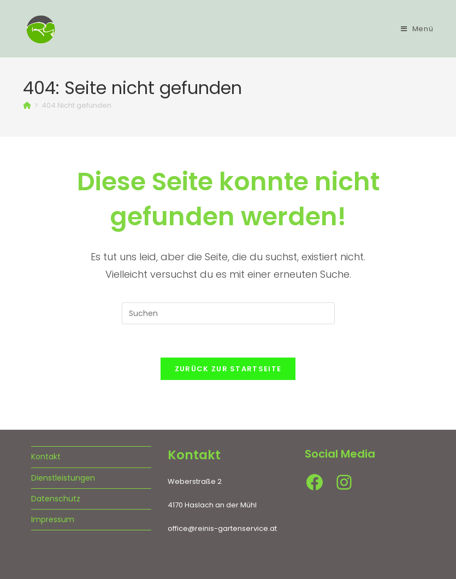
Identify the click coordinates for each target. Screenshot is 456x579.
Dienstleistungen (63, 477)
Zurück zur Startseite (228, 369)
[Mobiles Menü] (417, 29)
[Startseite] (27, 105)
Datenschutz (55, 498)
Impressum (52, 519)
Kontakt (46, 456)
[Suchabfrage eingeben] (228, 313)
